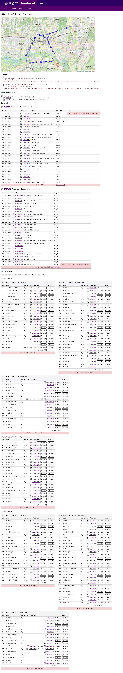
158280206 (26, 171)
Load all (42, 350)
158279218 (26, 182)
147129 (7, 78)
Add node (42, 288)
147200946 (26, 145)
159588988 (50, 637)
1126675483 (19, 256)
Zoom (52, 288)
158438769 (18, 214)
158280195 (18, 206)
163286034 (50, 421)
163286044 (50, 424)
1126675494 (26, 116)
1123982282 (19, 248)
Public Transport (28, 3)
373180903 (18, 230)
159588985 (93, 293)
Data (36, 8)
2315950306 (50, 399)
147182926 (26, 150)
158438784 (36, 290)
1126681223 (19, 264)
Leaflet (78, 71)
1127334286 (50, 396)
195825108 (50, 410)
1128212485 (50, 643)
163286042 (93, 290)
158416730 (26, 140)
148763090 (50, 635)
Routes (13, 8)
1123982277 (26, 129)
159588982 (50, 407)
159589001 (93, 302)
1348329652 (19, 195)
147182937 (18, 227)
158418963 (26, 161)
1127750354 (32, 399)
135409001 (18, 240)
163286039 (93, 305)
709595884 (93, 288)
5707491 (8, 85)
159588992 (93, 586)
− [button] (4, 22)
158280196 (26, 169)
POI (41, 3)
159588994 (50, 416)
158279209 (18, 198)
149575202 (26, 148)
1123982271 (26, 132)
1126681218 (26, 113)
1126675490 (19, 259)
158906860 (26, 177)
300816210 (18, 219)
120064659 (50, 660)
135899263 (18, 232)
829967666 (18, 203)
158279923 (18, 201)
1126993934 (50, 390)
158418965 (18, 217)
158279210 (26, 179)
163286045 (93, 583)
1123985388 (19, 254)
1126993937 (50, 654)
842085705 (18, 222)
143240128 (50, 657)
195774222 (50, 385)
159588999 (50, 413)
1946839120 (50, 649)
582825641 (33, 646)
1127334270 (50, 393)
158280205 (18, 209)
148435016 (26, 156)
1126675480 (26, 121)
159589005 (50, 419)
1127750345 (50, 646)
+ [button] (4, 19)
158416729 (18, 238)
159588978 (93, 299)
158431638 (26, 164)
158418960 (26, 158)
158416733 (26, 142)
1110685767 (92, 580)
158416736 (18, 235)
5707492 (6, 96)
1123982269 (19, 246)
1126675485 (26, 119)
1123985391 (26, 124)
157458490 (18, 243)
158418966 (18, 225)
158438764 (36, 577)
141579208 (26, 166)
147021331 (50, 404)
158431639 (36, 580)
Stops (21, 8)
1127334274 (50, 652)
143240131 (50, 388)
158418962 (26, 153)
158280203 (26, 174)
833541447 (26, 134)
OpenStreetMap (85, 71)
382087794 (18, 211)
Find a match (60, 185)
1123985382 (26, 127)
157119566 (93, 307)
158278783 (50, 640)
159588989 (93, 296)
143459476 (26, 137)
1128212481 (50, 402)
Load (5, 103)
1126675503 (19, 262)
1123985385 (19, 251)
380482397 (50, 427)
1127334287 (32, 649)
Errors (29, 8)
